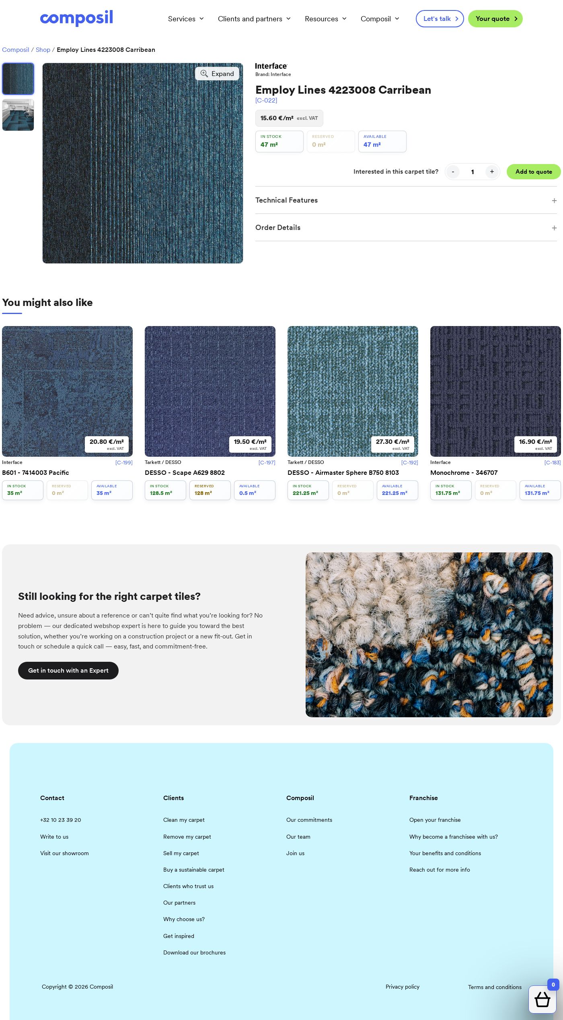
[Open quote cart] (542, 999)
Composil (15, 49)
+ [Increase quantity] (492, 172)
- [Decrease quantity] (453, 172)
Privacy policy (402, 986)
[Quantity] (472, 172)
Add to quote (534, 171)
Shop (43, 49)
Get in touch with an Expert (68, 670)
